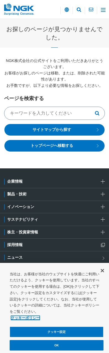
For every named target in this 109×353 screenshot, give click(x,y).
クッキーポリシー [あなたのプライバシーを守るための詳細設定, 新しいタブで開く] (25, 319)
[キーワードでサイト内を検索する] (54, 113)
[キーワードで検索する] (99, 113)
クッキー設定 (56, 333)
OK (56, 346)
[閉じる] (102, 272)
